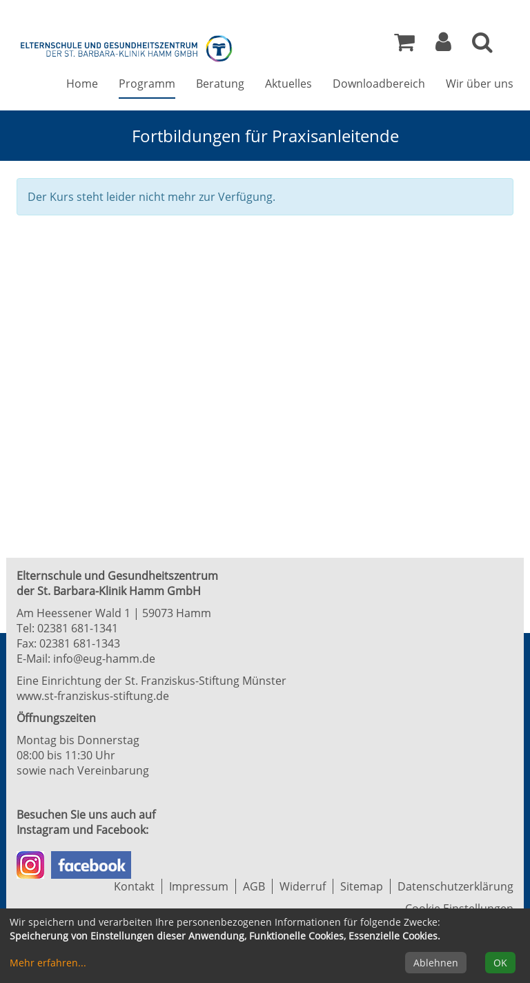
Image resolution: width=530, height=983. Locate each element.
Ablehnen (435, 962)
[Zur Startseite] (127, 47)
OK (500, 962)
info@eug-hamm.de (104, 658)
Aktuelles (288, 83)
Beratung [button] (220, 83)
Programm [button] (147, 83)
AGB (254, 886)
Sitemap (361, 886)
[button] (443, 45)
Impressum (198, 886)
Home (82, 83)
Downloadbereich (379, 83)
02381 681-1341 (77, 628)
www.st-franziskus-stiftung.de (93, 695)
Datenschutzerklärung (455, 886)
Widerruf (302, 886)
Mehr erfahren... (48, 962)
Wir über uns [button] (479, 83)
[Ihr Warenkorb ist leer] (404, 45)
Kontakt (134, 886)
